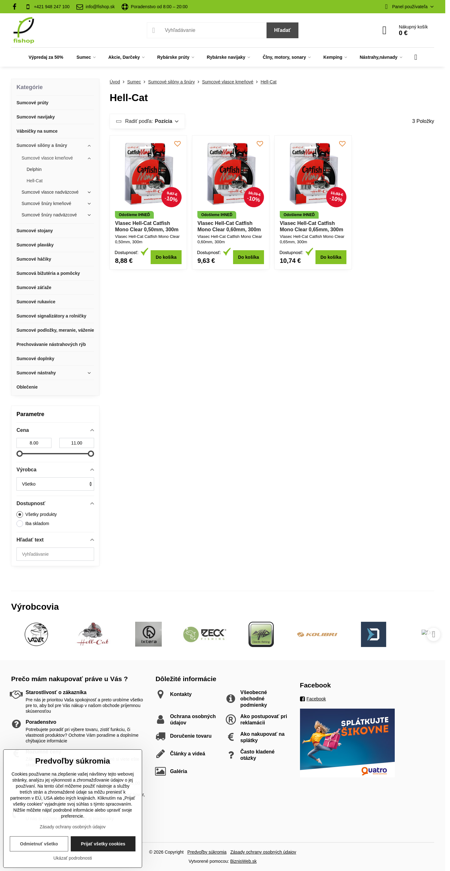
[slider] (19, 454)
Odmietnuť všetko (39, 843)
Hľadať (282, 30)
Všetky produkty (36, 514)
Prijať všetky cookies (103, 843)
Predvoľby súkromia (206, 852)
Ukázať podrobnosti (72, 858)
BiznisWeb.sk (243, 861)
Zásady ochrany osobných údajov (263, 852)
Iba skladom (32, 523)
